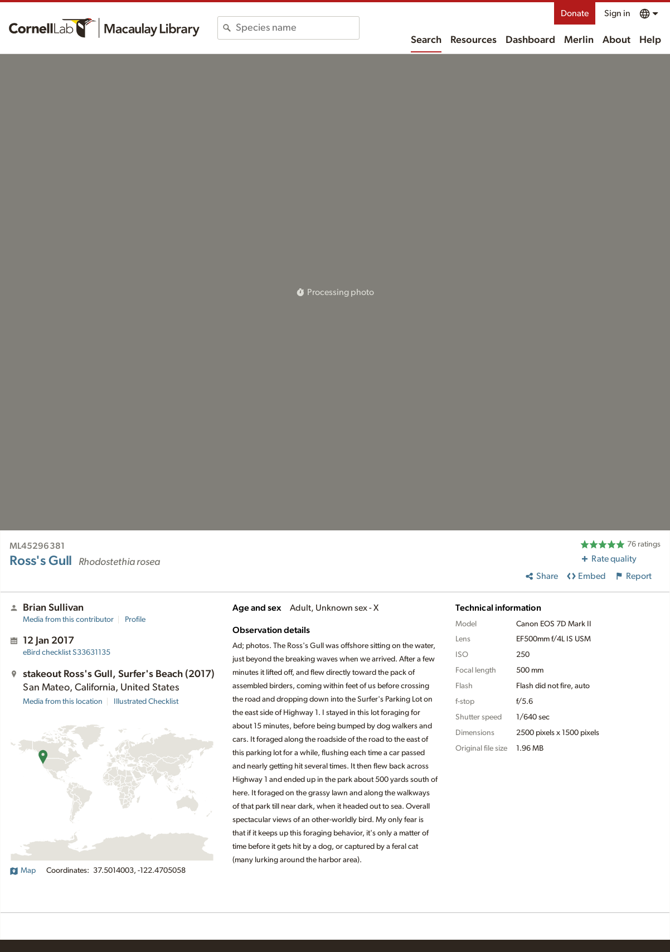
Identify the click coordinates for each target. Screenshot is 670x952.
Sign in (617, 13)
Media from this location (63, 701)
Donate (575, 13)
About (616, 40)
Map (22, 870)
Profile (135, 620)
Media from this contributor (68, 620)
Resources (473, 40)
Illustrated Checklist (146, 701)
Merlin (579, 40)
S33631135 (66, 652)
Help (650, 40)
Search (426, 40)
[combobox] (297, 28)
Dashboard (530, 40)
